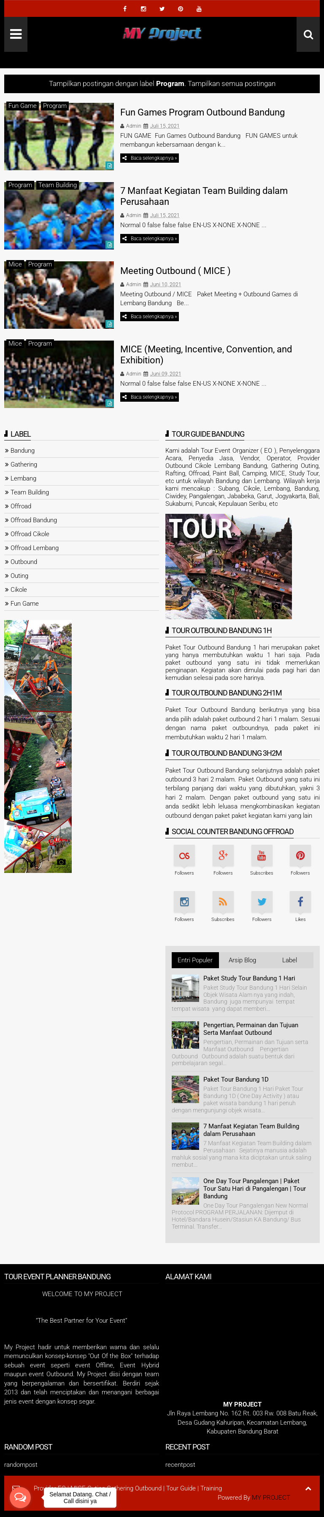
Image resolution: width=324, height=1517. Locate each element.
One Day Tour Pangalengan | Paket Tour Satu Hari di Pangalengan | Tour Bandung (254, 1188)
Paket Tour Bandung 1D (236, 1079)
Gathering (24, 464)
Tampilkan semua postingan (231, 84)
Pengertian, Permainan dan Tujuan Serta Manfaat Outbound (250, 1028)
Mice (15, 264)
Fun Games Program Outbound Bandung (202, 112)
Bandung (23, 450)
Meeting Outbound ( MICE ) (175, 271)
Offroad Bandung (34, 520)
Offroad (21, 506)
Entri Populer (195, 960)
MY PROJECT (271, 1497)
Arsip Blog (242, 960)
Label (289, 960)
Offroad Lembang (35, 548)
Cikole (19, 589)
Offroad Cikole (30, 534)
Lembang (23, 478)
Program (55, 106)
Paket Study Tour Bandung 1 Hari (249, 978)
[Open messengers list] (20, 1497)
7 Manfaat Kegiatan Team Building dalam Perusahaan (251, 1130)
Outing (19, 576)
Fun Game (22, 106)
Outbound (24, 562)
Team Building (57, 185)
